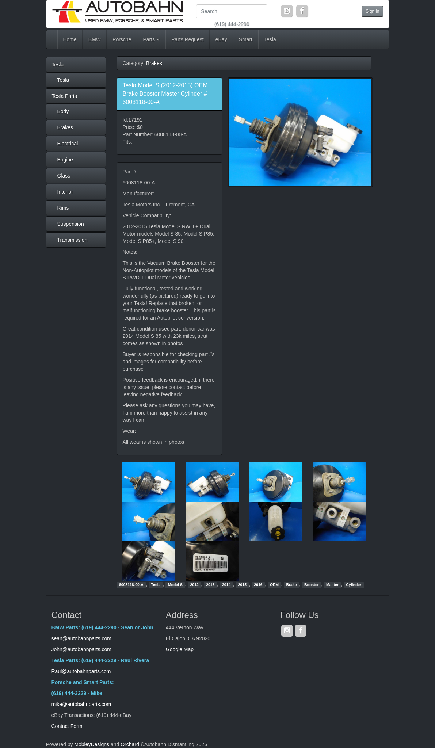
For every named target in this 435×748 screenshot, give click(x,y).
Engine (65, 160)
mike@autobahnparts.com (81, 704)
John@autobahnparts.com (81, 649)
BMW (94, 39)
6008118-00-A (131, 585)
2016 (258, 585)
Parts (151, 39)
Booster (311, 585)
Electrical (67, 143)
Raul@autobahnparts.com (81, 671)
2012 (194, 585)
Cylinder (353, 585)
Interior (65, 192)
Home (70, 39)
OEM (274, 585)
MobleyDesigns (91, 744)
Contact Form (67, 726)
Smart (245, 39)
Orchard (130, 744)
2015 (242, 585)
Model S (175, 585)
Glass (63, 176)
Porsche (121, 39)
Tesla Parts (64, 96)
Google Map (180, 649)
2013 (210, 585)
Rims (63, 208)
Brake (291, 585)
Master (332, 585)
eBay (221, 39)
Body (63, 111)
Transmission (72, 240)
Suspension (70, 224)
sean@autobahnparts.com (82, 638)
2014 (226, 585)
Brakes (65, 127)
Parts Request (187, 39)
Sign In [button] (372, 11)
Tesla (270, 39)
